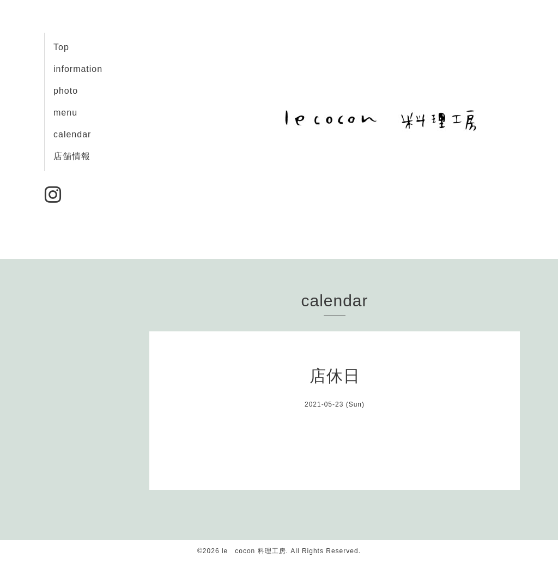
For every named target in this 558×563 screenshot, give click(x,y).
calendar (72, 134)
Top (61, 47)
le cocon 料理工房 (254, 551)
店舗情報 (71, 156)
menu (65, 112)
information (77, 69)
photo (65, 90)
